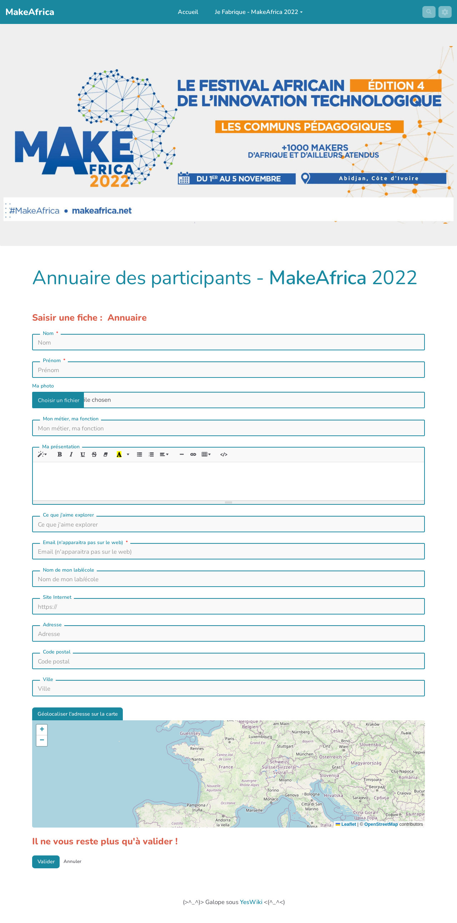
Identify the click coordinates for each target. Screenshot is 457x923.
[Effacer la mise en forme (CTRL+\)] (110, 455)
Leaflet (346, 827)
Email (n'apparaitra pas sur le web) (86, 544)
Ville (48, 680)
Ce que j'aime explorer (68, 516)
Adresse (52, 626)
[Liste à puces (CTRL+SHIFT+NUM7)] (146, 455)
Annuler (77, 866)
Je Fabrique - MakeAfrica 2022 (257, 12)
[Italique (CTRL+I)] (74, 455)
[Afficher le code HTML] (236, 455)
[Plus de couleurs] (134, 455)
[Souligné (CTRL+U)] (86, 455)
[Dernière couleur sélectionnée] (125, 455)
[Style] (44, 455)
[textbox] (228, 481)
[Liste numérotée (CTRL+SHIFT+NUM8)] (158, 455)
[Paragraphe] (173, 455)
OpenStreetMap (381, 827)
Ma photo (43, 385)
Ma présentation (61, 446)
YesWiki (251, 907)
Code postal (56, 653)
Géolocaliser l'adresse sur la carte (83, 716)
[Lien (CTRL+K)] (203, 455)
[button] (41, 733)
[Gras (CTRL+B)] (62, 455)
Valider (47, 866)
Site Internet (57, 598)
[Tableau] (218, 455)
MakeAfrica (317, 278)
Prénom (55, 361)
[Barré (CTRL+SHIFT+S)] (98, 455)
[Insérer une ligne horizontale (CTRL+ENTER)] (191, 455)
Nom (51, 333)
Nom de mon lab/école (68, 571)
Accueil (185, 12)
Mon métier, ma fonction (71, 418)
